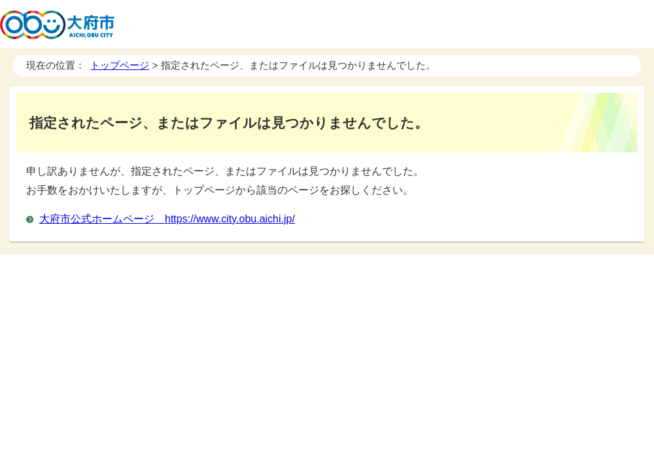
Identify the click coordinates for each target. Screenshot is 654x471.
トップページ (119, 65)
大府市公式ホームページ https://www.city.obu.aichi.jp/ (167, 218)
